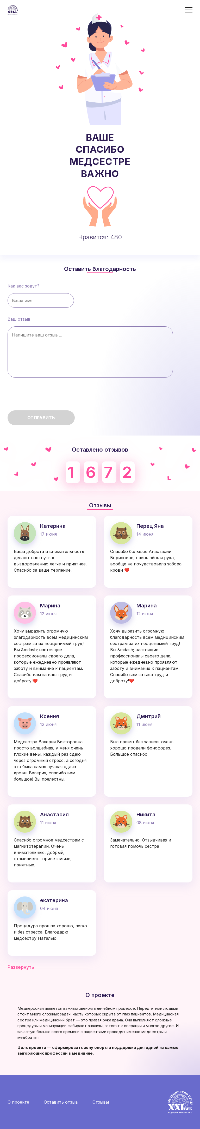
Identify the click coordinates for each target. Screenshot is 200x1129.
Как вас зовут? (41, 295)
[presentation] (47, 396)
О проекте (18, 1102)
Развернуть (21, 967)
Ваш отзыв (90, 347)
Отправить (41, 417)
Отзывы (100, 1102)
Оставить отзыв (61, 1102)
